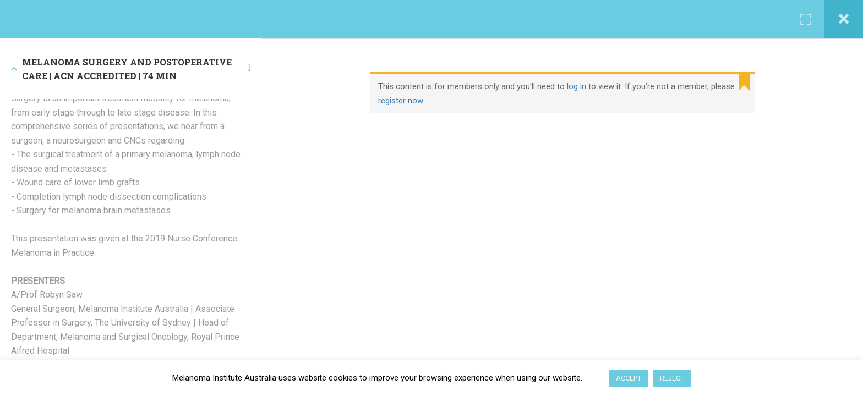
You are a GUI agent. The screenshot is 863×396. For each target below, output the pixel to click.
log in (576, 86)
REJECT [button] (672, 378)
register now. (401, 101)
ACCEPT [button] (628, 378)
